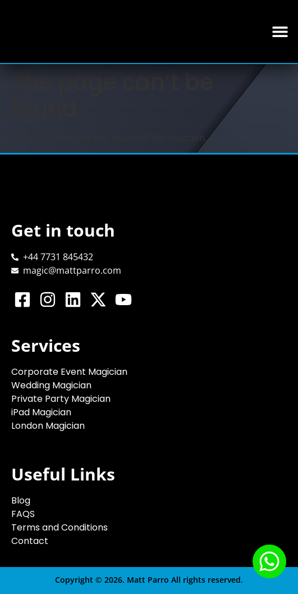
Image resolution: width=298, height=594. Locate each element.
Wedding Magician (51, 385)
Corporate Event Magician (69, 371)
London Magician (48, 425)
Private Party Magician (61, 398)
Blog (20, 500)
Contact (29, 540)
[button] (279, 31)
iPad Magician (41, 412)
